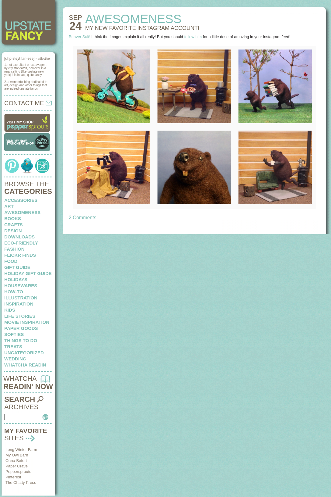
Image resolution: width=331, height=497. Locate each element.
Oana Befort (16, 460)
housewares (20, 285)
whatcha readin (25, 364)
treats (13, 346)
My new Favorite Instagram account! (142, 28)
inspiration (18, 303)
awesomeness (22, 212)
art (9, 206)
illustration (20, 297)
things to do (20, 340)
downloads (19, 236)
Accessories (20, 200)
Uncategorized (24, 352)
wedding (15, 358)
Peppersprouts (18, 471)
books (12, 218)
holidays (15, 279)
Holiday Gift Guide (28, 273)
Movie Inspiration (26, 322)
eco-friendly (21, 242)
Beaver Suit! (79, 36)
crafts (13, 224)
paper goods (21, 328)
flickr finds (20, 255)
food (10, 261)
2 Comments (82, 217)
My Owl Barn (16, 455)
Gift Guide (17, 267)
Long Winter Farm (21, 449)
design (13, 230)
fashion (14, 249)
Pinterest (13, 477)
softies (14, 334)
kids (9, 310)
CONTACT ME (28, 103)
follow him (193, 36)
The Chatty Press (20, 482)
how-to (13, 291)
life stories (19, 316)
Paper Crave (16, 466)
